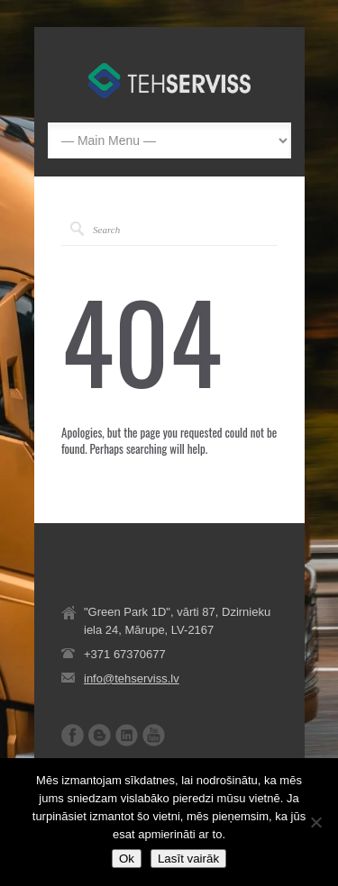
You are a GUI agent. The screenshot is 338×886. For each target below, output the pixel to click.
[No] (315, 822)
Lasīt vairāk (188, 858)
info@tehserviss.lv (131, 678)
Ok (126, 858)
